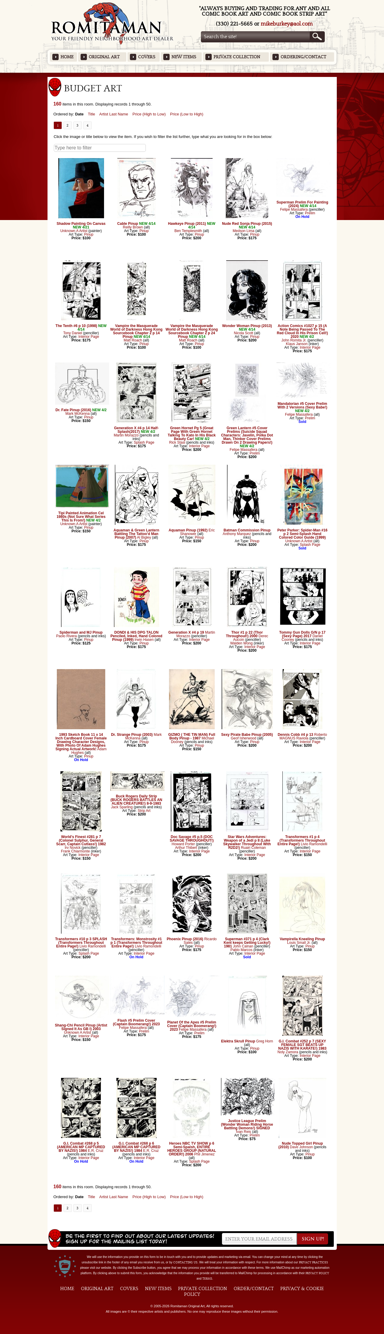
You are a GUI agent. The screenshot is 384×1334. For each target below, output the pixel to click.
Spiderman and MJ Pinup (81, 632)
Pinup (89, 234)
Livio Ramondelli (314, 844)
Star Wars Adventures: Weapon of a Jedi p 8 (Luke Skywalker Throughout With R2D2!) (247, 842)
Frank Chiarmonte (75, 851)
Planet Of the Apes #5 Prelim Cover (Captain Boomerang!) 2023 (191, 1026)
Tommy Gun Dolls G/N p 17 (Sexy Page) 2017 (302, 634)
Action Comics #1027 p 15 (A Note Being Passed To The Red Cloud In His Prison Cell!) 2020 (302, 331)
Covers (146, 57)
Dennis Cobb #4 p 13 (295, 735)
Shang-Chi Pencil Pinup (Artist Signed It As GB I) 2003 (81, 1027)
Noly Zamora (288, 1052)
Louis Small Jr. (299, 943)
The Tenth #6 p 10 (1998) (76, 326)
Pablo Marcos (241, 950)
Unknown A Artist (73, 231)
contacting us (185, 1262)
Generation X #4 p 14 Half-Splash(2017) (136, 430)
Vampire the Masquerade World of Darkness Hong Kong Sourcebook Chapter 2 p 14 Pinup (136, 331)
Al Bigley (144, 537)
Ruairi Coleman (253, 848)
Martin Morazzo (126, 435)
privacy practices (313, 1262)
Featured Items (192, 74)
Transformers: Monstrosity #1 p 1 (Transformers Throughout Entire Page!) (136, 942)
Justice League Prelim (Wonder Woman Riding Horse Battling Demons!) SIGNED (247, 1124)
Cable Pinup (127, 224)
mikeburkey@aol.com (287, 24)
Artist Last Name (113, 114)
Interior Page (88, 337)
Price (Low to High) (187, 114)
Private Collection (237, 57)
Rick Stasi (177, 442)
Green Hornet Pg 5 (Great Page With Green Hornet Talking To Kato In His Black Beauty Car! (192, 433)
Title (91, 114)
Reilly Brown (133, 227)
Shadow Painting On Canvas (81, 224)
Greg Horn (264, 1041)
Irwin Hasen (144, 640)
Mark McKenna (77, 414)
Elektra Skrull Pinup (238, 1041)
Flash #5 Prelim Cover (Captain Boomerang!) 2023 (136, 1022)
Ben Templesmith (188, 231)
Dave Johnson (301, 1147)
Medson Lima (243, 231)
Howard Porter (183, 844)
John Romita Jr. (293, 340)
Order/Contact (254, 1288)
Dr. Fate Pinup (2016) (73, 410)
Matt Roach (133, 340)
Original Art (104, 57)
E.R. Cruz (95, 1151)
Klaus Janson (297, 344)
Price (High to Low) (149, 114)
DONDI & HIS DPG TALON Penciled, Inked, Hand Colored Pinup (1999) (136, 636)
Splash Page (144, 442)
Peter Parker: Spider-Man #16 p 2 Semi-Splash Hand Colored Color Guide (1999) (302, 534)
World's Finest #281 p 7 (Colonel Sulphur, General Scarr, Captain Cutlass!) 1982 (81, 840)
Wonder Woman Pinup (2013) (247, 326)
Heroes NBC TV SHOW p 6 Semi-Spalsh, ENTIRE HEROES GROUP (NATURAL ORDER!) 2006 (191, 1148)
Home (66, 57)
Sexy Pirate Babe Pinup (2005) (247, 735)
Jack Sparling (122, 807)
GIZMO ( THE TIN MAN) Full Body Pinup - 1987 (191, 736)
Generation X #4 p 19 (186, 632)
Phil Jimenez (204, 1154)
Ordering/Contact (303, 57)
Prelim (310, 213)
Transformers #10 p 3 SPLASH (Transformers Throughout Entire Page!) (81, 942)
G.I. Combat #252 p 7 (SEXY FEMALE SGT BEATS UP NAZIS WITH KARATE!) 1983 (302, 1045)
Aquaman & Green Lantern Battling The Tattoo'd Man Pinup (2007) (136, 534)
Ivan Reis (243, 1132)
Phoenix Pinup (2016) (185, 939)
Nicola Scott (243, 333)
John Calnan (243, 946)
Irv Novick (73, 848)
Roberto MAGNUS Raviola (303, 736)
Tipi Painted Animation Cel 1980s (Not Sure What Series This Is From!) (81, 516)
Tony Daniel (72, 333)
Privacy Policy (317, 1273)
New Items (183, 57)
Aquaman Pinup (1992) (188, 530)
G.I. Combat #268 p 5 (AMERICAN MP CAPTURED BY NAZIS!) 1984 (81, 1147)
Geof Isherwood (243, 738)
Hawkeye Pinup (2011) (187, 224)
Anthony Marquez (237, 534)
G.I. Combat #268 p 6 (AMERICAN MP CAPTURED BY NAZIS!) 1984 (136, 1147)
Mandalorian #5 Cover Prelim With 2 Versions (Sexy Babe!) (302, 405)
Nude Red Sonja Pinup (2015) (247, 224)
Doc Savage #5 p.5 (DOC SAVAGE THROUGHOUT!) (192, 839)
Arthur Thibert (186, 848)
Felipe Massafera (294, 209)
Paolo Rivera (66, 636)
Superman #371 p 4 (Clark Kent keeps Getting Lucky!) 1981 (247, 942)
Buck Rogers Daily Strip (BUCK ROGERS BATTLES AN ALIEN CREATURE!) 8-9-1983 (136, 800)
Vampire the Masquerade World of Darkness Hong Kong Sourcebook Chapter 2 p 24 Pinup (192, 331)
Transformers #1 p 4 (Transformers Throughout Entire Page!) (301, 840)
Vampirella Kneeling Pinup (302, 939)
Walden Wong (241, 643)
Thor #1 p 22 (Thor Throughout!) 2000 (244, 634)
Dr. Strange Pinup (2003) (132, 735)
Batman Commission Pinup (246, 530)
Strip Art (144, 811)
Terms (207, 1278)
